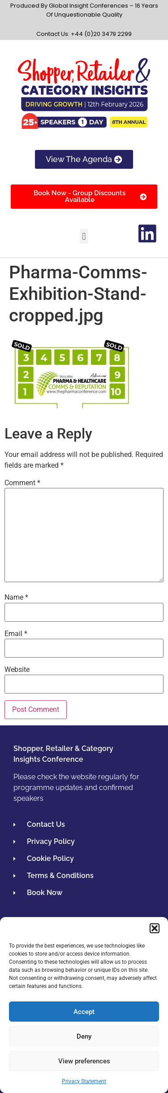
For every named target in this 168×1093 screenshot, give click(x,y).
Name (16, 597)
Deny (84, 1036)
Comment (22, 483)
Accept (84, 1012)
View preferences (84, 1061)
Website (17, 669)
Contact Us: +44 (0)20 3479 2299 (84, 34)
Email (15, 633)
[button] (154, 928)
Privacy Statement (84, 1081)
